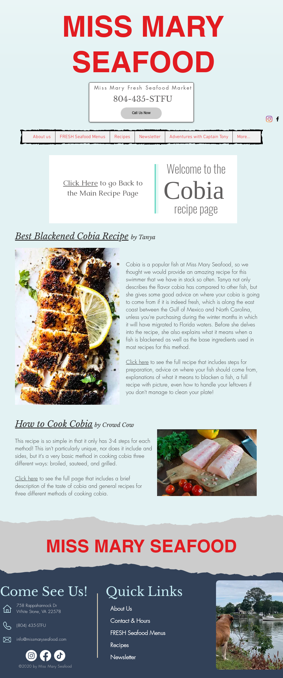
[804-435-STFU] (143, 99)
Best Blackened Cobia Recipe (72, 236)
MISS (101, 26)
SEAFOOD (143, 61)
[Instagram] (269, 119)
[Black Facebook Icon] (277, 119)
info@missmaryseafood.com (41, 639)
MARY (183, 26)
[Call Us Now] (141, 113)
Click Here (80, 182)
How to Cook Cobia (54, 424)
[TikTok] (59, 655)
